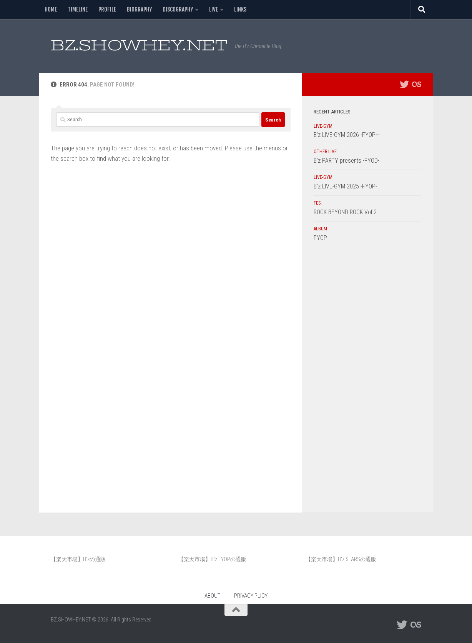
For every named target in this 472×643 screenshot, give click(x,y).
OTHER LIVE (325, 151)
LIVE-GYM (323, 126)
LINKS (240, 9)
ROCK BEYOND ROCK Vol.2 (345, 212)
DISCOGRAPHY (178, 9)
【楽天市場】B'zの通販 (78, 559)
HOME (51, 9)
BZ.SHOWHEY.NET (139, 45)
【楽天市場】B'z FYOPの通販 (212, 559)
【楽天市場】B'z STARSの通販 (341, 559)
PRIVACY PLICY (251, 595)
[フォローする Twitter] (404, 84)
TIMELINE (78, 9)
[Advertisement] (367, 382)
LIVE (213, 9)
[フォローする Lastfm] (416, 84)
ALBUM (320, 229)
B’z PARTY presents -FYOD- (346, 160)
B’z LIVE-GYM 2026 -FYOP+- (347, 134)
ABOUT (212, 595)
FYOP (320, 238)
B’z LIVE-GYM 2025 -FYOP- (345, 186)
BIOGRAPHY (139, 9)
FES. (318, 203)
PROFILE (107, 9)
